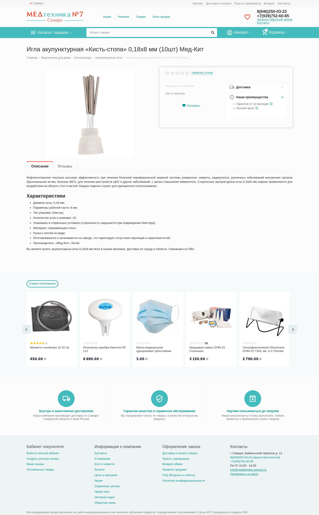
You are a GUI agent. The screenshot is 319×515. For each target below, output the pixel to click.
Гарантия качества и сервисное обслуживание (159, 410)
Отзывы (65, 166)
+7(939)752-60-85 (273, 16)
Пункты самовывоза (247, 3)
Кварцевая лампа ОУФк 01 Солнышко (207, 349)
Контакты (284, 3)
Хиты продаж (161, 16)
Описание (40, 166)
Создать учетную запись (43, 458)
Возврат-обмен (172, 463)
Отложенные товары (40, 469)
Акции (107, 16)
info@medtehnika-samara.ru (248, 469)
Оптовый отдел (104, 496)
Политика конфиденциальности (183, 480)
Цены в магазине (105, 474)
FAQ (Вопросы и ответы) (178, 474)
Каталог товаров (53, 32)
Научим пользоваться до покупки (253, 410)
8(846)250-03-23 (272, 11)
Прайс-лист (102, 491)
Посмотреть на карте (244, 473)
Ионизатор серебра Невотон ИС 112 (104, 349)
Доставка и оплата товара (179, 452)
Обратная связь (105, 502)
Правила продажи (174, 469)
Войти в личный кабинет (43, 452)
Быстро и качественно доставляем (66, 410)
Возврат (269, 3)
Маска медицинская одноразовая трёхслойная (153, 349)
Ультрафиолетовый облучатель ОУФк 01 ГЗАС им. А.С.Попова (264, 349)
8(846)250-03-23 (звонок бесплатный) (255, 457)
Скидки (141, 16)
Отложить (191, 106)
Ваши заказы (35, 463)
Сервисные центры (107, 485)
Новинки (123, 16)
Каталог (198, 3)
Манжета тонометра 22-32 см (49, 347)
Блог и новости (104, 463)
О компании (102, 458)
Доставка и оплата (218, 3)
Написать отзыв (202, 72)
